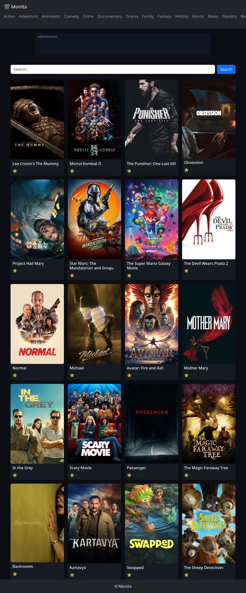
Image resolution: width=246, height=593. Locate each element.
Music (213, 16)
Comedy (71, 16)
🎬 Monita (15, 6)
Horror (198, 16)
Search (226, 69)
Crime (88, 16)
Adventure (28, 16)
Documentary (110, 16)
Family (148, 16)
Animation (51, 16)
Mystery (229, 16)
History (181, 16)
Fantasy (165, 16)
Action (9, 16)
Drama (132, 16)
